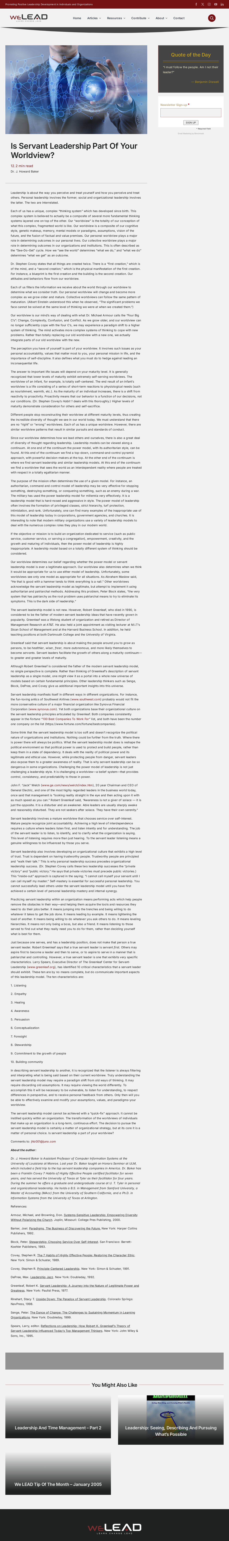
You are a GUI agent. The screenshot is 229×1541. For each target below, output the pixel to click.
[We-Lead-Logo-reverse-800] (114, 1525)
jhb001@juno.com (43, 1141)
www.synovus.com (43, 709)
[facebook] (196, 4)
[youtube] (215, 4)
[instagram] (209, 4)
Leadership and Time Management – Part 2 (58, 1427)
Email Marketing (185, 134)
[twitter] (202, 4)
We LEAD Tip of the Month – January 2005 (58, 1484)
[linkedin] (222, 4)
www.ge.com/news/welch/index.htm (67, 785)
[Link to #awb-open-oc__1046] (212, 18)
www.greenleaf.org (41, 967)
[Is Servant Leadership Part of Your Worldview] (76, 46)
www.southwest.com (86, 699)
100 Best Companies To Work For (66, 719)
